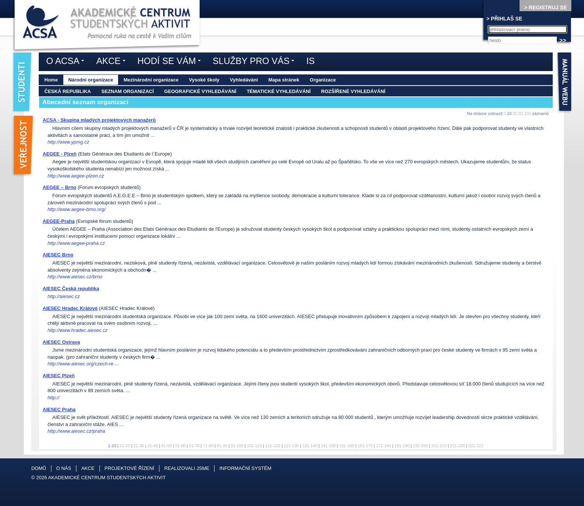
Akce (112, 62)
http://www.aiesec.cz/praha (76, 431)
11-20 (125, 445)
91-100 (237, 445)
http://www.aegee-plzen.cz (76, 176)
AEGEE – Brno (59, 187)
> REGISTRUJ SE (545, 7)
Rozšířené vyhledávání (353, 91)
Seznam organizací (127, 91)
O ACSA (67, 62)
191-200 (420, 445)
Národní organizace (90, 80)
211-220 (457, 445)
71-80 (208, 445)
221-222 (476, 445)
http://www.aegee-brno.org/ (77, 209)
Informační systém (245, 468)
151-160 (347, 445)
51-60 (180, 445)
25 (514, 113)
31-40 (152, 445)
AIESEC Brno (58, 254)
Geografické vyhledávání (200, 91)
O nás (63, 468)
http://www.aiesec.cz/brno (75, 276)
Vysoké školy (204, 80)
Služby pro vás (255, 62)
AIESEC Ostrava (61, 342)
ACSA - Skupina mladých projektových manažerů (99, 120)
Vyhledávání (244, 80)
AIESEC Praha (59, 409)
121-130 (291, 445)
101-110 (254, 445)
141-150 (328, 445)
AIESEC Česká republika (71, 288)
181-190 (402, 445)
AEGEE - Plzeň (60, 154)
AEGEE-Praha (59, 221)
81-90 (222, 445)
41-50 (166, 445)
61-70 (194, 445)
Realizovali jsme (186, 468)
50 (520, 113)
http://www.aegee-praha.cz (76, 243)
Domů (38, 468)
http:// (54, 397)
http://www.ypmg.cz (68, 142)
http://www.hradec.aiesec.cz (78, 330)
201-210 (439, 445)
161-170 (365, 445)
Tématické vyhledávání (279, 91)
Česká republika (67, 91)
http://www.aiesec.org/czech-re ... (83, 363)
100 (527, 113)
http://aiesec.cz (64, 296)
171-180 (383, 445)
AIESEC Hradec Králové (70, 308)
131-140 (309, 445)
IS (310, 61)
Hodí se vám (170, 62)
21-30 (138, 445)
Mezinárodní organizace (151, 80)
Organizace (323, 80)
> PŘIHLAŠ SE (504, 19)
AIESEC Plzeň (59, 375)
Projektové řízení (129, 468)
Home (51, 80)
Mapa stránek (283, 80)
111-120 (272, 445)
